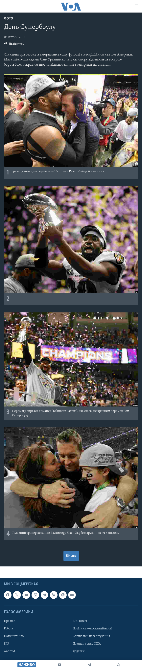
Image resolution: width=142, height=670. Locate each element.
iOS (6, 643)
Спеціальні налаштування (91, 636)
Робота (8, 628)
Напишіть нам (14, 636)
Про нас (9, 621)
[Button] (14, 45)
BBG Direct (80, 621)
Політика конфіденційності (92, 628)
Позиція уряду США (87, 643)
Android (9, 651)
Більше (71, 556)
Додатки (79, 651)
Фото (8, 18)
